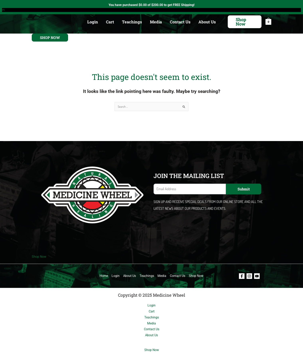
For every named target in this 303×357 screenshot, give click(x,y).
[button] (244, 21)
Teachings (132, 21)
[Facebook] (242, 276)
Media (156, 21)
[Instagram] (249, 276)
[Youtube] (257, 276)
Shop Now (39, 257)
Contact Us (180, 21)
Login (92, 21)
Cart (110, 21)
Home (105, 276)
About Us (207, 21)
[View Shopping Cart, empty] (268, 22)
